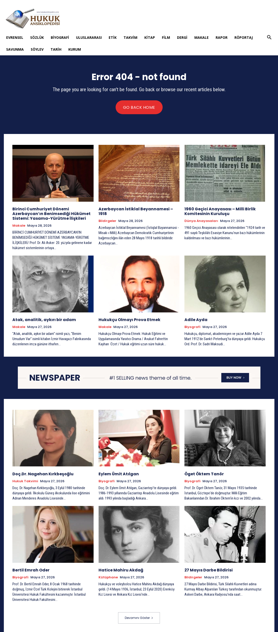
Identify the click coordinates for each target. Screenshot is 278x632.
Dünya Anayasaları (201, 220)
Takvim (130, 37)
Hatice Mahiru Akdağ (119, 568)
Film (166, 37)
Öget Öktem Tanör (202, 472)
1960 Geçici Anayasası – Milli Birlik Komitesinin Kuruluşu (217, 211)
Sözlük (37, 37)
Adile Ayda (195, 318)
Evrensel (14, 37)
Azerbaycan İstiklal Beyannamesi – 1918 (138, 208)
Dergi (182, 37)
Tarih (56, 49)
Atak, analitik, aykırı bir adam (41, 318)
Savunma (15, 49)
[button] (269, 38)
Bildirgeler (107, 216)
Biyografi (60, 37)
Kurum (74, 49)
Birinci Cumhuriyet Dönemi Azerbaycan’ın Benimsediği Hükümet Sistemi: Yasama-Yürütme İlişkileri (49, 213)
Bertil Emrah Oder (29, 568)
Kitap (149, 37)
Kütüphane (108, 576)
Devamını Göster (139, 616)
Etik (113, 37)
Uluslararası (89, 37)
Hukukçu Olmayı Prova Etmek (128, 318)
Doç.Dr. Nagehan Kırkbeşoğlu (41, 472)
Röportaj (243, 37)
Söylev (37, 49)
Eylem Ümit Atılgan (117, 472)
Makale (201, 37)
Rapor (221, 37)
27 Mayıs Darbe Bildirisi (207, 568)
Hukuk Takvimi (25, 480)
